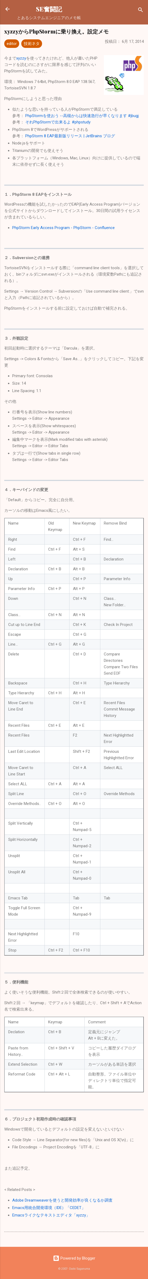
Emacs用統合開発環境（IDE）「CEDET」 (48, 1207)
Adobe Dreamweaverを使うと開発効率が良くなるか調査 (62, 1200)
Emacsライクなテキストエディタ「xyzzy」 (51, 1215)
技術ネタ (32, 43)
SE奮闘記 (49, 9)
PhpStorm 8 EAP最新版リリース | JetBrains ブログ (70, 136)
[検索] (140, 11)
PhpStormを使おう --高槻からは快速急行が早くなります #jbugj (82, 115)
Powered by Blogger (74, 1258)
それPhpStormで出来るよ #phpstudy (58, 122)
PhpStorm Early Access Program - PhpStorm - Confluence (63, 227)
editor (12, 43)
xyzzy (21, 58)
